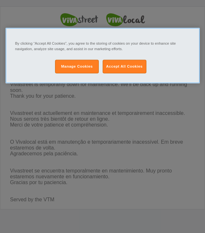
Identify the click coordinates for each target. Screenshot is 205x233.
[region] (103, 55)
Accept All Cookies (124, 66)
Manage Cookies (77, 66)
